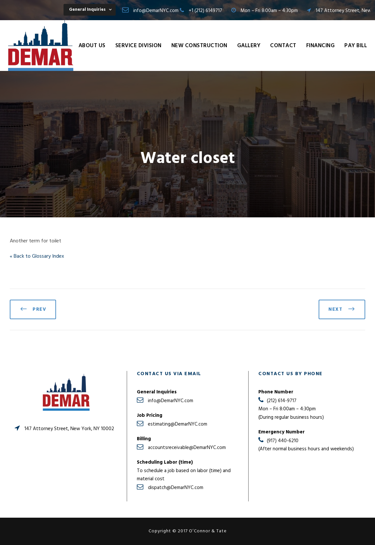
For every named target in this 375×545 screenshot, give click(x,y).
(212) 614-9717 (281, 401)
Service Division (138, 45)
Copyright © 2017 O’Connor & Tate (188, 531)
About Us (92, 45)
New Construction (199, 45)
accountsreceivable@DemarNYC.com (187, 448)
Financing (320, 45)
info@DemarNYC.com (156, 11)
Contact (283, 45)
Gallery (249, 45)
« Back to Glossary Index (37, 256)
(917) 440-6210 (282, 441)
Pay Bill (355, 45)
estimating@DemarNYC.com (177, 424)
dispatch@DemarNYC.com (175, 488)
